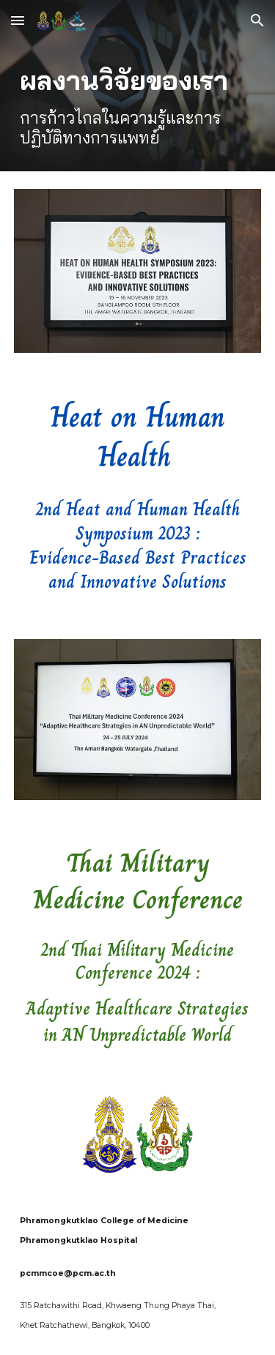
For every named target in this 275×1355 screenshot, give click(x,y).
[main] (138, 106)
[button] (17, 20)
